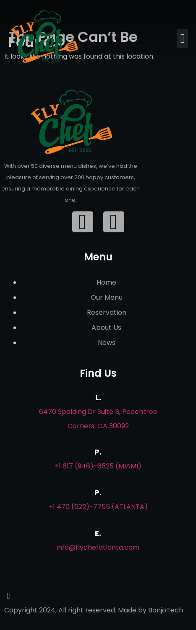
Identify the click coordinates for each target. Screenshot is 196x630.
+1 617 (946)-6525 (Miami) (98, 466)
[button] (182, 38)
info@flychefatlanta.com (98, 547)
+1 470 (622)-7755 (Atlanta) (98, 507)
